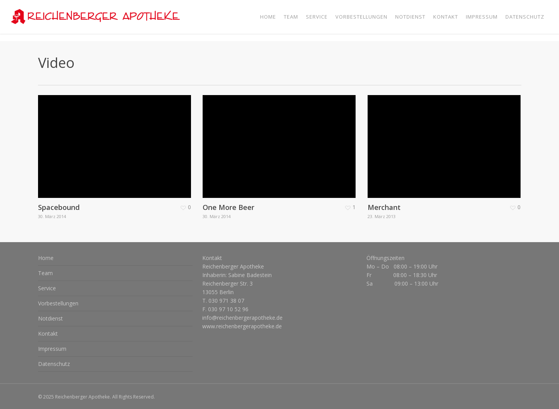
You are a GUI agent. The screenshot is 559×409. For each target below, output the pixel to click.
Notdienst (50, 318)
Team (45, 273)
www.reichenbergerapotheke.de (242, 326)
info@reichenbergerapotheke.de (242, 317)
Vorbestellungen (58, 303)
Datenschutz (54, 363)
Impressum (52, 348)
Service (47, 288)
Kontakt (48, 333)
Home (46, 258)
